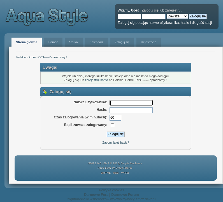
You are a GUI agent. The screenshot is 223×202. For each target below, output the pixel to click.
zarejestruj (173, 10)
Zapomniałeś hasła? (116, 142)
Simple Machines (131, 163)
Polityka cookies (111, 190)
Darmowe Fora (96, 195)
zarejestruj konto (96, 80)
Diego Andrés (124, 167)
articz (140, 199)
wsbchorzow (99, 199)
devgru (150, 199)
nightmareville (78, 199)
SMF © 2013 (111, 163)
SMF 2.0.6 (94, 163)
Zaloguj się (150, 10)
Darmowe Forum (125, 195)
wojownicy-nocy (122, 199)
